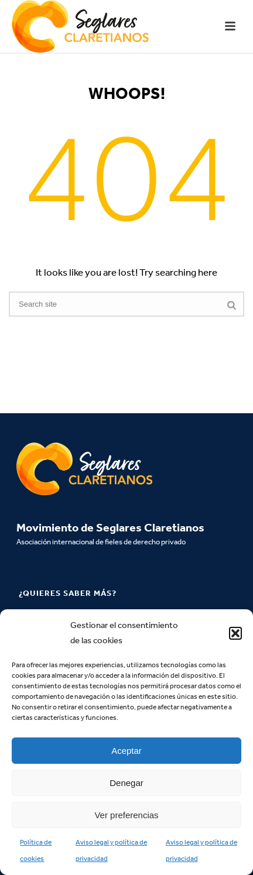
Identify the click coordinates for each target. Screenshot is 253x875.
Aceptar (126, 751)
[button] (235, 633)
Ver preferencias (126, 815)
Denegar (126, 783)
